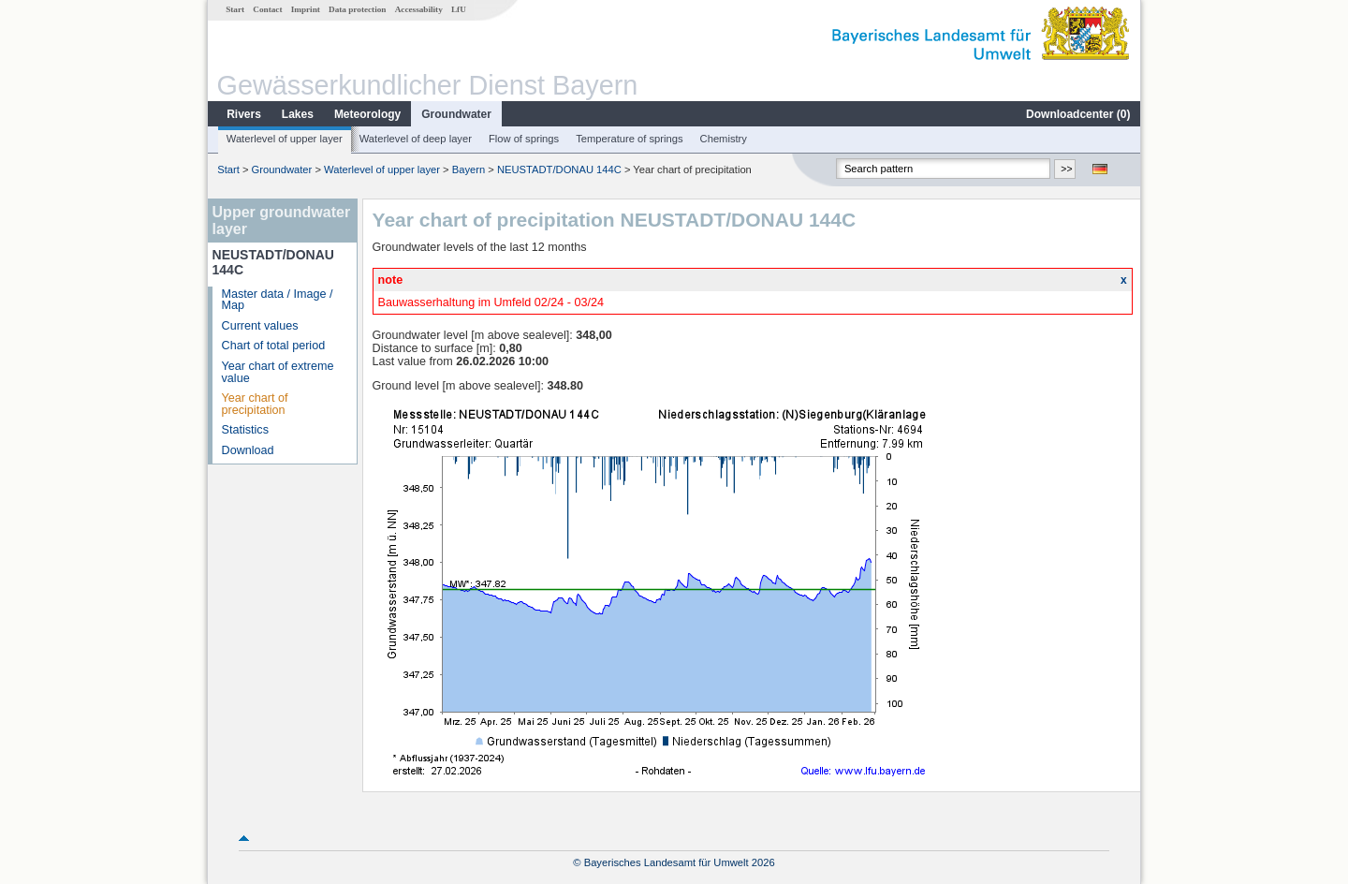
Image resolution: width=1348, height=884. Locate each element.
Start (235, 9)
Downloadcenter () (1078, 114)
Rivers (244, 114)
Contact (267, 9)
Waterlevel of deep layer (415, 138)
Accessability (419, 9)
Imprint (305, 9)
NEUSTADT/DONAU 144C (559, 169)
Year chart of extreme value (278, 372)
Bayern (468, 169)
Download (248, 450)
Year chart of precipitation (255, 404)
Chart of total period (274, 345)
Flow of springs (524, 138)
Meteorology (367, 114)
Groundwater (456, 114)
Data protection (357, 9)
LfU (458, 9)
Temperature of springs (629, 138)
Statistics (245, 429)
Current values (260, 325)
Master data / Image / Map (277, 300)
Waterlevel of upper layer (285, 138)
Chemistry (723, 138)
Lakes (298, 114)
